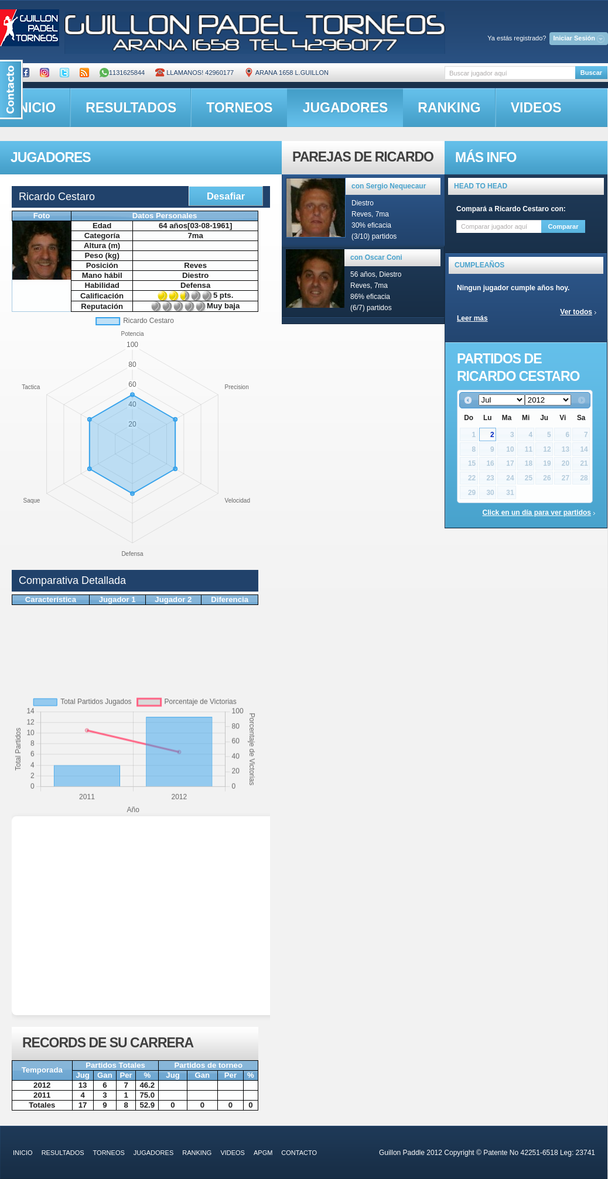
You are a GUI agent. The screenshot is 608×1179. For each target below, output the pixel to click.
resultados (131, 107)
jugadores (345, 107)
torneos (239, 107)
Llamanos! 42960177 (194, 72)
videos (536, 107)
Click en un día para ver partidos (537, 512)
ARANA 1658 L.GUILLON (286, 72)
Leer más (472, 318)
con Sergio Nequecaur (388, 186)
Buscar (591, 72)
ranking (449, 107)
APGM (263, 1152)
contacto (299, 1152)
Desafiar (226, 196)
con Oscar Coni (376, 257)
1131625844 (122, 72)
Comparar (563, 226)
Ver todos (576, 312)
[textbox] (510, 73)
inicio (23, 1152)
